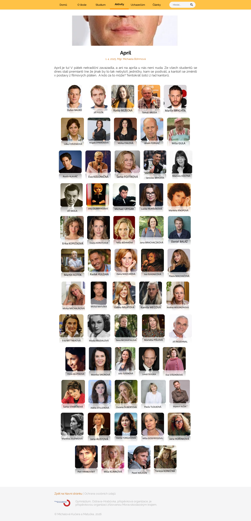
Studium (101, 4)
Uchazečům (138, 4)
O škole (82, 4)
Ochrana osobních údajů (100, 493)
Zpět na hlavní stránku (68, 493)
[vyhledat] (179, 5)
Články (157, 4)
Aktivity (119, 4)
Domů (63, 4)
